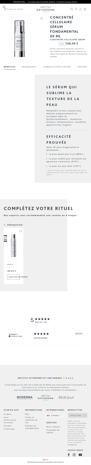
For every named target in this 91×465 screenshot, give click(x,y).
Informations (33, 410)
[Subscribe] (84, 415)
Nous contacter (53, 427)
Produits (7, 414)
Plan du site (11, 410)
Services (51, 422)
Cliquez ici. (72, 444)
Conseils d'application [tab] (57, 67)
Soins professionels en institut (10, 419)
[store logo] (45, 9)
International (55, 410)
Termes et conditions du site (31, 419)
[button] (19, 233)
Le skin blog (9, 429)
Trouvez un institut (13, 9)
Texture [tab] (82, 67)
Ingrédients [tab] (29, 67)
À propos (8, 426)
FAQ (27, 414)
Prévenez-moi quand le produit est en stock (45, 462)
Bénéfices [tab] (10, 67)
